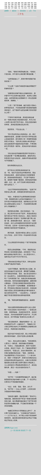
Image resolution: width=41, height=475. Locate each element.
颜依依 (14, 11)
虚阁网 (6, 11)
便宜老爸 (23, 11)
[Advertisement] (20, 30)
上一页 (12, 430)
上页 (30, 11)
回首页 (23, 430)
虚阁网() (11, 428)
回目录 (18, 430)
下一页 (28, 430)
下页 (34, 11)
